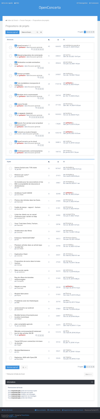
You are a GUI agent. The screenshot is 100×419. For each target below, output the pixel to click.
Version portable (23, 74)
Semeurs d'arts (70, 237)
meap (67, 94)
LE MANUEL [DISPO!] (24, 113)
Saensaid (20, 202)
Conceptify (20, 281)
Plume (19, 295)
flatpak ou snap (20, 286)
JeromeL (19, 232)
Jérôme (68, 324)
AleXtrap (68, 315)
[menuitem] (16, 3)
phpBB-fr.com (12, 417)
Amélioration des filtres (23, 231)
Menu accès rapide (21, 270)
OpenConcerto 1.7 (24, 46)
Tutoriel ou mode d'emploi (27, 132)
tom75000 (20, 195)
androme (22, 272)
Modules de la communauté (27, 95)
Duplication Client (21, 254)
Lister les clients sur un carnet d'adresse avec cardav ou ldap (26, 215)
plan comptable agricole (23, 324)
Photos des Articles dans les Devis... (28, 200)
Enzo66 (19, 134)
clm (18, 187)
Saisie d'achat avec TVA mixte (26, 168)
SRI (20, 169)
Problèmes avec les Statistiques (26, 301)
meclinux (68, 73)
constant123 (21, 218)
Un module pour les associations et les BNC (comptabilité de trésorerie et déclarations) (29, 184)
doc (67, 341)
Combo (68, 150)
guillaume (22, 47)
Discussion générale (36, 47)
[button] (94, 32)
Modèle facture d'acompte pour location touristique (26, 316)
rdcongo (19, 265)
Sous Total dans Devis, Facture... (26, 223)
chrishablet (69, 167)
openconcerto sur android (24, 308)
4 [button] (91, 32)
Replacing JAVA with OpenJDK (26, 357)
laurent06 (20, 209)
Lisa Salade (22, 326)
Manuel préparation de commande (29, 55)
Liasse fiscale (22, 104)
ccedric (68, 141)
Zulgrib (19, 345)
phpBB (11, 415)
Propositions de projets (17, 26)
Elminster (68, 200)
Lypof (67, 55)
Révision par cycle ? (22, 175)
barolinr (68, 113)
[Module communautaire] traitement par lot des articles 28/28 (28, 332)
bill (18, 239)
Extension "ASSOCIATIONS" (25, 238)
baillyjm (19, 319)
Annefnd (68, 104)
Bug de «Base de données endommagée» (24, 278)
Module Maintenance (22, 350)
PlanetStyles (25, 415)
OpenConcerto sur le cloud (27, 141)
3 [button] (89, 32)
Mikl (18, 302)
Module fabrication (21, 294)
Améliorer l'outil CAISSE (23, 193)
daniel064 (20, 309)
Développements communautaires (30, 151)
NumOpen (20, 359)
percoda (68, 62)
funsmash (20, 288)
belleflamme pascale (72, 45)
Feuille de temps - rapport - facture (27, 207)
